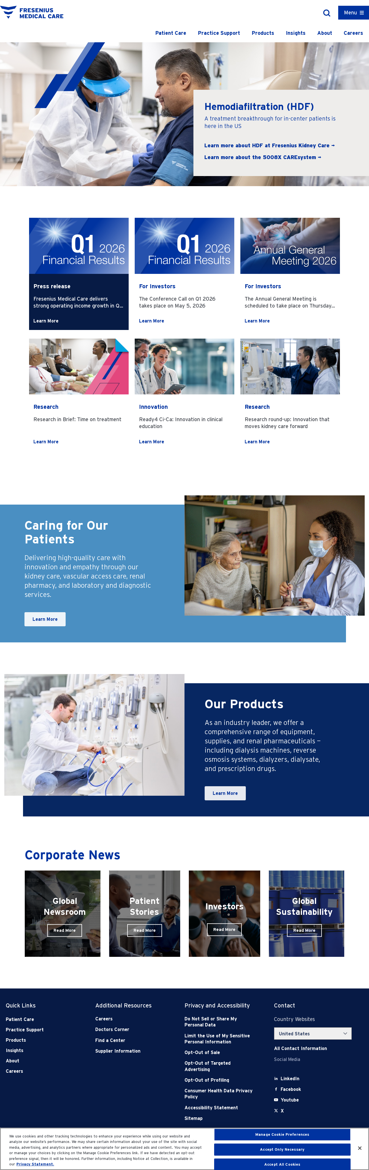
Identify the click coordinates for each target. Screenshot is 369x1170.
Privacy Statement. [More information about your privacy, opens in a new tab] (35, 1164)
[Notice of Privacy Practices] (220, 1039)
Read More (65, 930)
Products (263, 33)
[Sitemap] (220, 1118)
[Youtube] (290, 1100)
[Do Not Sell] (220, 1022)
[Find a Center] (131, 1040)
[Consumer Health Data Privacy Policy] (220, 1094)
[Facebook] (291, 1089)
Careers (353, 33)
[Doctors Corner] (131, 1029)
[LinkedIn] (290, 1079)
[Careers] (131, 1019)
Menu (350, 12)
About (324, 33)
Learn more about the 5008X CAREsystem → (262, 157)
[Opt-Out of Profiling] (220, 1080)
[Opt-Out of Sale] (220, 1052)
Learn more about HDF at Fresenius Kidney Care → (269, 145)
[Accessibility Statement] (220, 1108)
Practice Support (219, 33)
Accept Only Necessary (282, 1149)
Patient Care (170, 33)
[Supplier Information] (131, 1051)
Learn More (45, 321)
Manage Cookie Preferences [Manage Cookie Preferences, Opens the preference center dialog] (282, 1135)
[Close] (359, 1148)
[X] (282, 1111)
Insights (296, 33)
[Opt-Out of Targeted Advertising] (220, 1066)
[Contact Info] (300, 1048)
